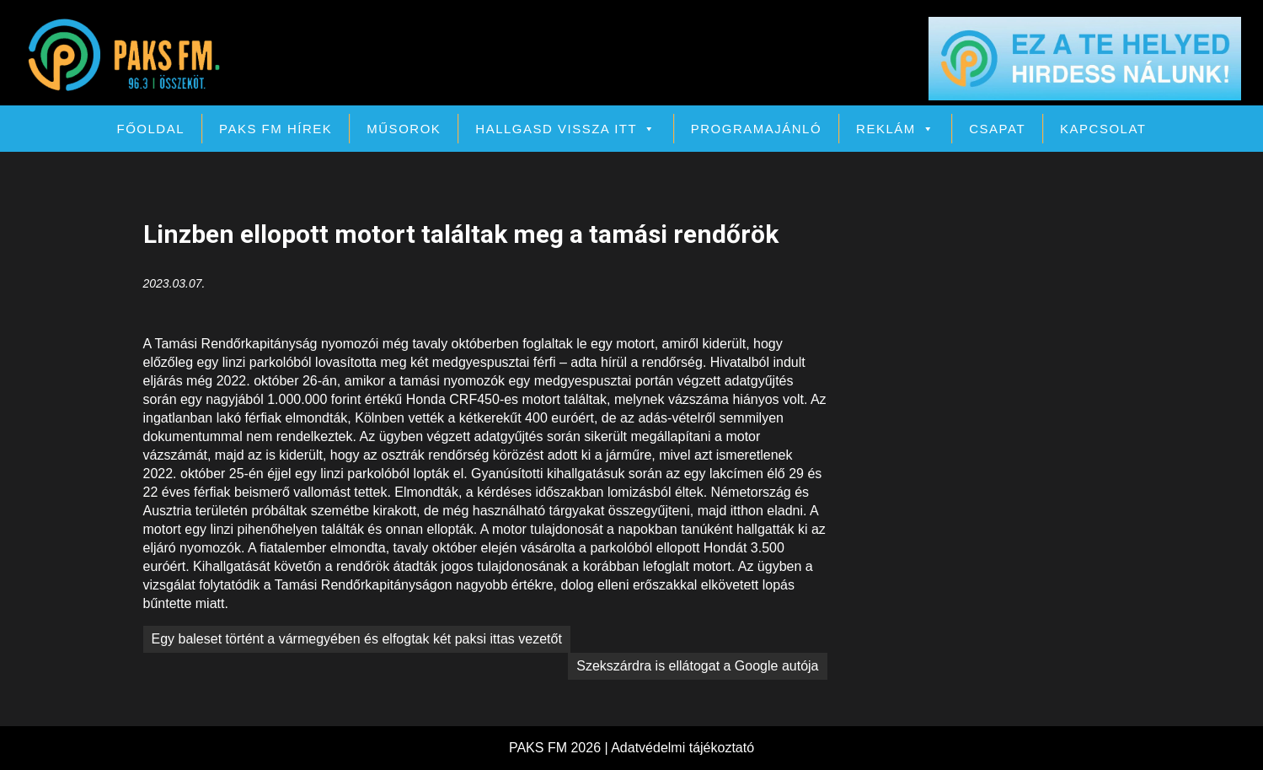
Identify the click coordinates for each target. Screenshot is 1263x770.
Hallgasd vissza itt (565, 128)
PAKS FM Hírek (275, 128)
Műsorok (404, 128)
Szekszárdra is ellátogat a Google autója (697, 666)
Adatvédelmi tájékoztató (682, 747)
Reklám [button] (895, 128)
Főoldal (151, 128)
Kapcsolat (1103, 128)
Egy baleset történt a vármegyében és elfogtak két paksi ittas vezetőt (357, 639)
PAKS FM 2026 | (560, 747)
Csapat (997, 128)
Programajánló (756, 128)
